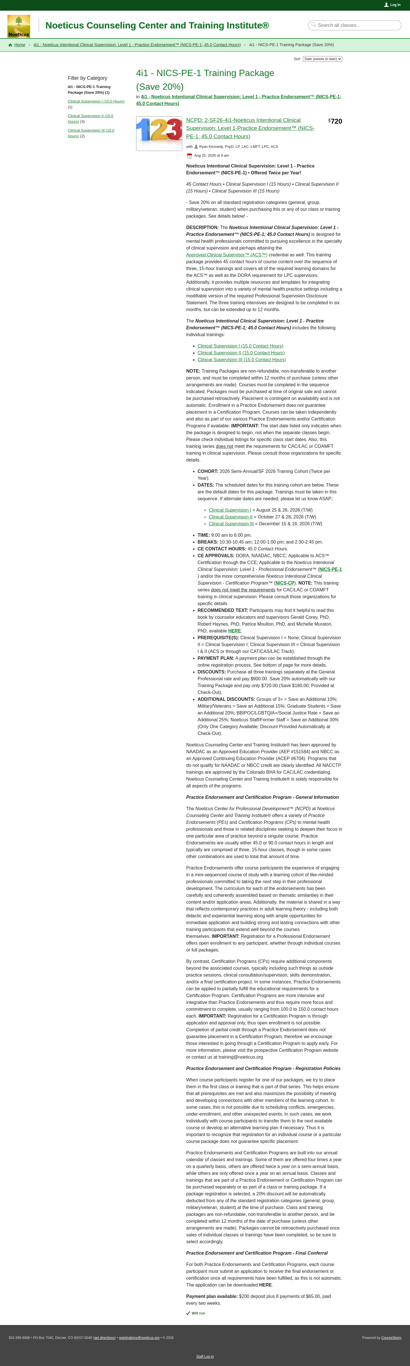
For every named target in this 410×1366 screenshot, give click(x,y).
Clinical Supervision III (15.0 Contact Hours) (242, 359)
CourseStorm (391, 1338)
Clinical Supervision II (231, 516)
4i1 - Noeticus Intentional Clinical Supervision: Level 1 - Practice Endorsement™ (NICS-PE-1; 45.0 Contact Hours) (137, 44)
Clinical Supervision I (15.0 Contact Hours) (240, 346)
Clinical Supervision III (231, 523)
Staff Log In (205, 1357)
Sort (297, 59)
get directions (104, 1338)
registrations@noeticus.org (139, 1338)
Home (19, 44)
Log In (395, 5)
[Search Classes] (351, 25)
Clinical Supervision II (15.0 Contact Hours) (241, 352)
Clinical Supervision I (230, 510)
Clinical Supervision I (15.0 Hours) (96, 101)
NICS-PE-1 (330, 569)
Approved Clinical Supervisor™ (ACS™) (226, 254)
